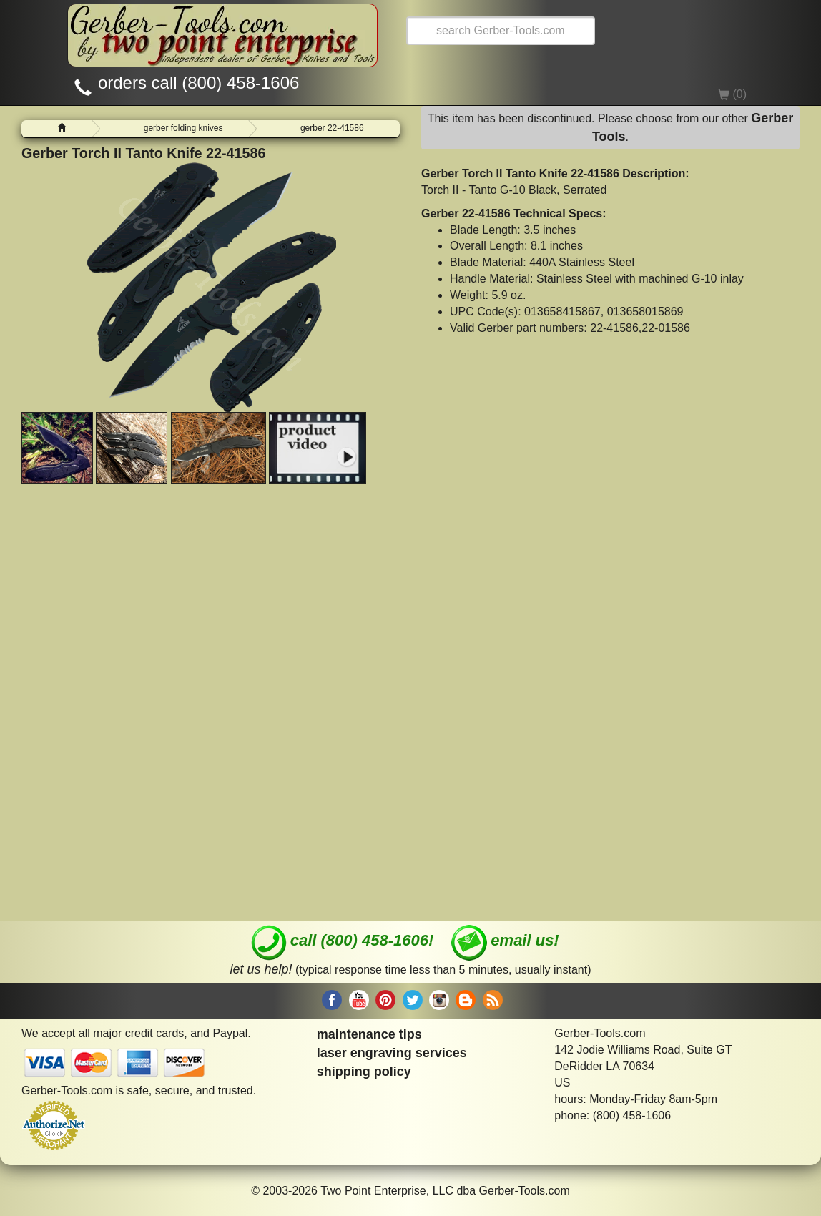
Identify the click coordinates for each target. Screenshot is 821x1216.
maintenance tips (369, 1034)
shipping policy (364, 1071)
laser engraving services (392, 1053)
